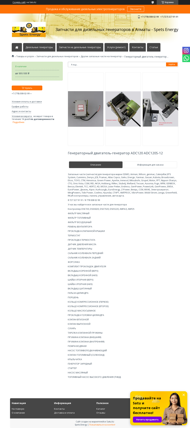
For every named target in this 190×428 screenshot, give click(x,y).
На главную (18, 408)
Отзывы (100, 412)
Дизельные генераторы (39, 47)
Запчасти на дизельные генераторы (80, 47)
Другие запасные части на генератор (101, 56)
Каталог (100, 408)
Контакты (137, 47)
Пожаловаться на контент (102, 424)
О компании (18, 412)
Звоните (135, 9)
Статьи (154, 47)
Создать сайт (19, 2)
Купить (28, 88)
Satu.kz (110, 421)
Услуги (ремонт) (116, 47)
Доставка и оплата (64, 412)
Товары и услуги (25, 56)
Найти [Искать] (172, 64)
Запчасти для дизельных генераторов (57, 56)
